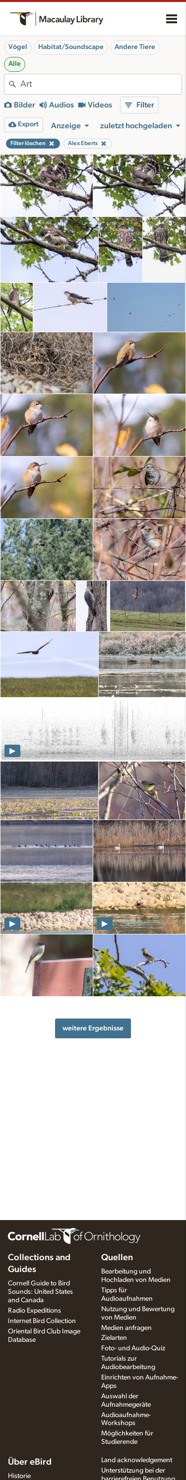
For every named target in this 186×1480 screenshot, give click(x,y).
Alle (14, 63)
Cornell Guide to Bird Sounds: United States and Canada (40, 1292)
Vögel (17, 47)
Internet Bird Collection (42, 1321)
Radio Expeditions (34, 1310)
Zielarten (114, 1337)
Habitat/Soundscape (71, 47)
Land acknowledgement (136, 1460)
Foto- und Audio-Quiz (133, 1348)
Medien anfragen (126, 1328)
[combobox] (101, 84)
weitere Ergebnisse (93, 1028)
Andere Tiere (135, 47)
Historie (19, 1476)
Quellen (117, 1257)
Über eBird (30, 1462)
